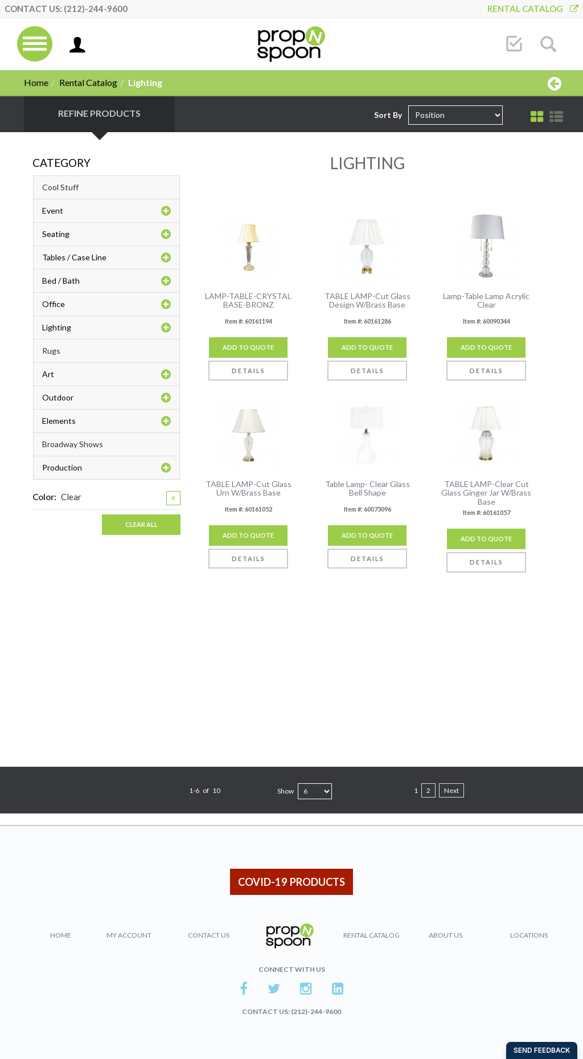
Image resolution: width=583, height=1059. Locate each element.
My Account (128, 935)
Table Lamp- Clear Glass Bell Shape (367, 488)
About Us (445, 935)
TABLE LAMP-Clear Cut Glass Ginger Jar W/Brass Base (486, 493)
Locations (529, 935)
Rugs (51, 350)
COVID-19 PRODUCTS (291, 882)
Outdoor (106, 397)
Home (36, 82)
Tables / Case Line (106, 257)
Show (285, 791)
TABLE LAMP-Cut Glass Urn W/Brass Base (249, 488)
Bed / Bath (106, 281)
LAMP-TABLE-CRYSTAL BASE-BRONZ (248, 300)
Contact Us (208, 935)
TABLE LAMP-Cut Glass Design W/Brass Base (367, 300)
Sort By (388, 115)
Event (106, 210)
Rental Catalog (532, 8)
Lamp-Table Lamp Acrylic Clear (486, 300)
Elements (106, 421)
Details (248, 370)
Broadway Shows (72, 444)
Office (106, 304)
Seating (106, 234)
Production (106, 467)
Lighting (106, 327)
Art (106, 374)
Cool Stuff (60, 187)
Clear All (141, 524)
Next (451, 790)
